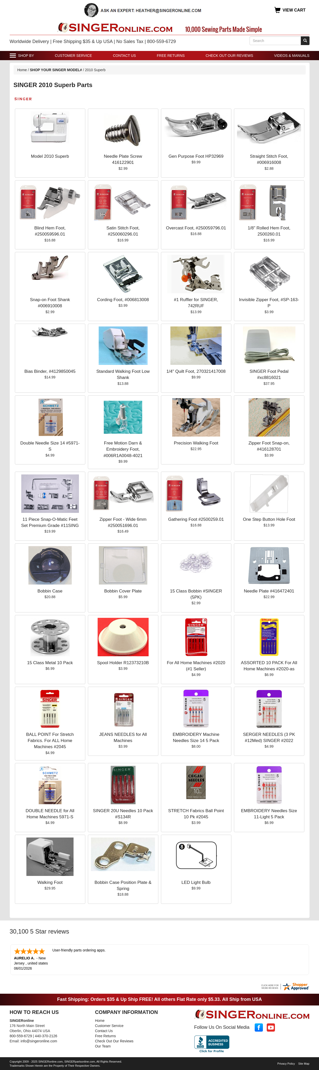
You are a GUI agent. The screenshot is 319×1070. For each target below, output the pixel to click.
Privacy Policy (286, 1063)
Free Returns (171, 56)
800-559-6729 (21, 1035)
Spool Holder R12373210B (123, 662)
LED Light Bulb (195, 882)
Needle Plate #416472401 (269, 591)
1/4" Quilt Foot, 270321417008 (196, 371)
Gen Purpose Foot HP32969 (196, 156)
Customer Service (73, 56)
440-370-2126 (46, 1035)
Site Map (303, 1063)
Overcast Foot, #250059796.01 (196, 228)
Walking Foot (50, 882)
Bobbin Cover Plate (123, 591)
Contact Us (124, 56)
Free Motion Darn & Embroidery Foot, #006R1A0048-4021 (123, 449)
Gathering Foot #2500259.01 (196, 519)
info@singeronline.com (38, 1041)
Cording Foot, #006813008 (123, 299)
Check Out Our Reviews (229, 56)
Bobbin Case (49, 591)
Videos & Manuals (292, 56)
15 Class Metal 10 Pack (50, 662)
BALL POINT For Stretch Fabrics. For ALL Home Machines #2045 (50, 740)
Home (22, 70)
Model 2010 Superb (50, 156)
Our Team (103, 1046)
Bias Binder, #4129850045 (49, 371)
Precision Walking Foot (196, 443)
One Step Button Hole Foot (269, 519)
